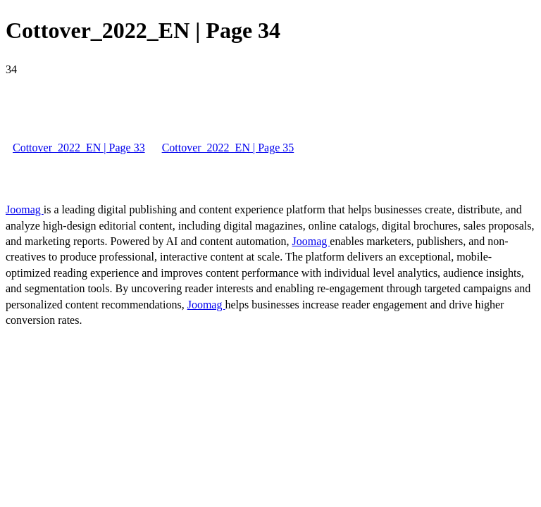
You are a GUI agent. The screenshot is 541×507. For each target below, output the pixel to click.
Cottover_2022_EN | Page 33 (79, 148)
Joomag (25, 209)
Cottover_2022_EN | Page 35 (228, 148)
